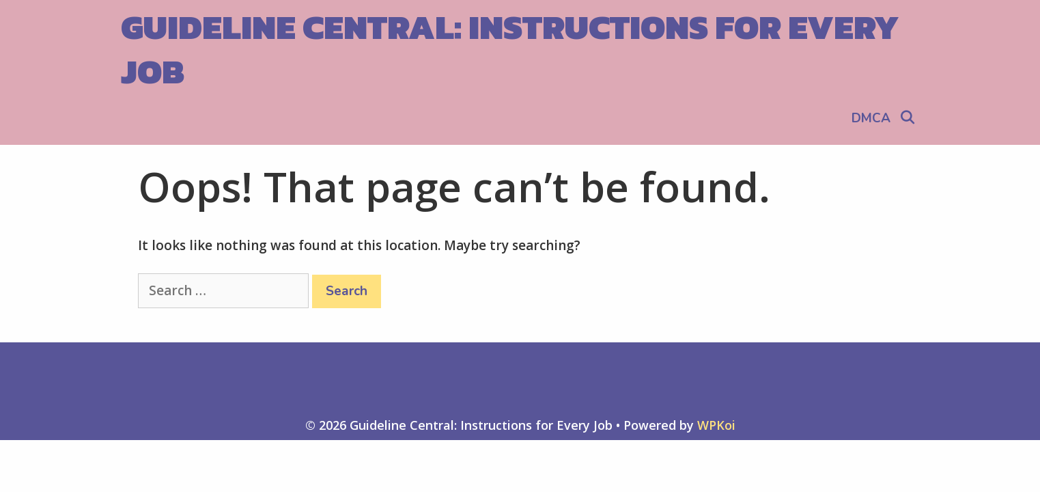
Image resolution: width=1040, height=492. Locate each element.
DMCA (871, 118)
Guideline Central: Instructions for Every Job (510, 49)
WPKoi (716, 425)
